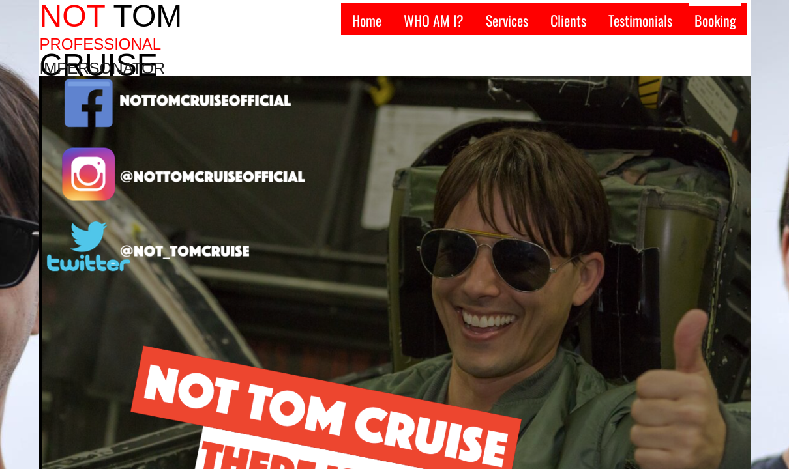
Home (366, 20)
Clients (568, 20)
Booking (715, 20)
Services (507, 20)
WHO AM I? (434, 20)
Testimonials (640, 20)
